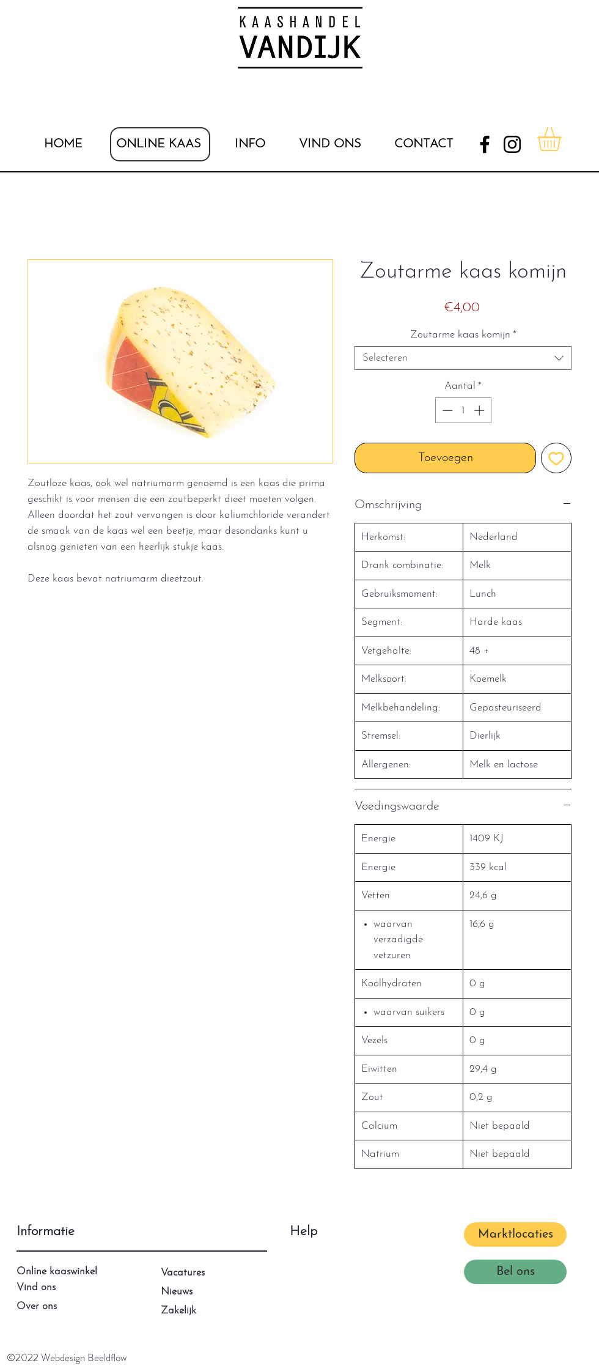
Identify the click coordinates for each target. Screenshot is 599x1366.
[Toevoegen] (556, 458)
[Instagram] (512, 144)
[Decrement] (446, 410)
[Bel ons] (515, 1272)
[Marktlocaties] (515, 1234)
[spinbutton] (463, 410)
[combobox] (463, 358)
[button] (250, 144)
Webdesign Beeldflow (84, 1357)
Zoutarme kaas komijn (463, 335)
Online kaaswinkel (57, 1271)
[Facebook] (484, 144)
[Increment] (480, 410)
